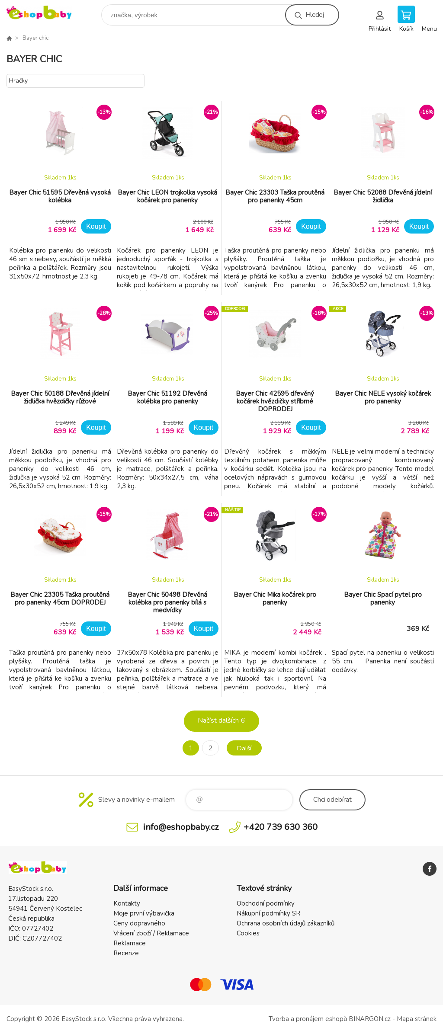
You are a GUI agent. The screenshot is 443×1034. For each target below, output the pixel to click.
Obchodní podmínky (266, 903)
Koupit (96, 226)
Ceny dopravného (139, 923)
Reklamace (129, 943)
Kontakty (126, 903)
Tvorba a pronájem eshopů (308, 1019)
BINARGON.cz (370, 1019)
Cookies (248, 933)
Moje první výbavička (143, 913)
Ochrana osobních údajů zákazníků (285, 923)
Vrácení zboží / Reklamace (151, 933)
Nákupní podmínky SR (268, 913)
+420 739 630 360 (281, 827)
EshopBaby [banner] (44, 13)
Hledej (314, 14)
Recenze (126, 953)
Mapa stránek (417, 1019)
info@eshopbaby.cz (180, 827)
